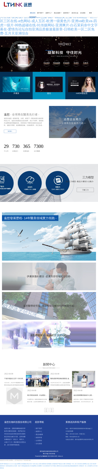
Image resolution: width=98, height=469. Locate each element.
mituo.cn (60, 456)
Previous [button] (4, 388)
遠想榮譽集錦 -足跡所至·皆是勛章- (49, 335)
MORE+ (10, 131)
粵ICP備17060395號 (49, 453)
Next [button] (94, 388)
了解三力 (85, 190)
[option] (49, 54)
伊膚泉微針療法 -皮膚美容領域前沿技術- (49, 276)
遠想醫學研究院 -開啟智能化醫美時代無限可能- (49, 305)
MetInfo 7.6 (45, 456)
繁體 (90, 13)
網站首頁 (32, 13)
